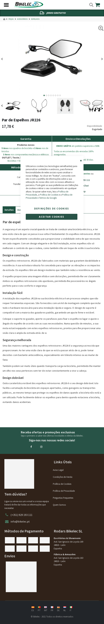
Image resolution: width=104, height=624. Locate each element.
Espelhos (35, 19)
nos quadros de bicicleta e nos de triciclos (25, 150)
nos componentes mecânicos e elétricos (26, 154)
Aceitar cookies (51, 216)
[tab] (9, 209)
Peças (11, 19)
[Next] (101, 59)
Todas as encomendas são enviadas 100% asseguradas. (73, 153)
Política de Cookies (49, 194)
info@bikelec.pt (20, 521)
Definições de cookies (51, 208)
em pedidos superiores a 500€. (78, 146)
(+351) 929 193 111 (21, 515)
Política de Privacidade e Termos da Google (49, 196)
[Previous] (3, 59)
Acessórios (22, 19)
